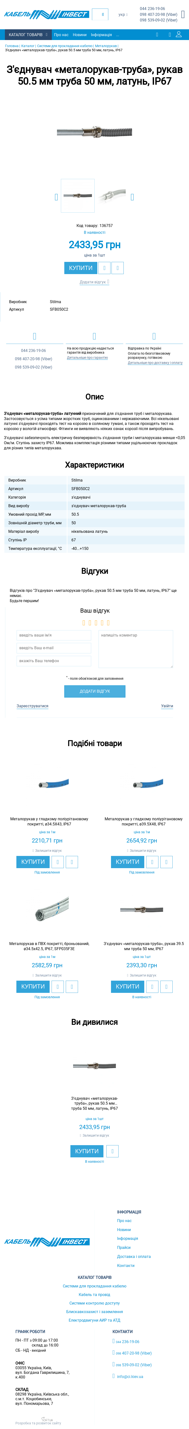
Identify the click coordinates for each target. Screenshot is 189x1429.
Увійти (167, 706)
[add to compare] (117, 268)
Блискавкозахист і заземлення (94, 1311)
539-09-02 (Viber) (159, 20)
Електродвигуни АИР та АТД (94, 1320)
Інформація (101, 34)
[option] (94, 132)
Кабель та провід (94, 1294)
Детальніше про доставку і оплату (155, 363)
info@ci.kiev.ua (128, 1376)
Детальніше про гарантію (87, 358)
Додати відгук (93, 282)
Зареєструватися (32, 706)
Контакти (125, 1265)
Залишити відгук (48, 851)
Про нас (61, 34)
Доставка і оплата (134, 1256)
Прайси (124, 1247)
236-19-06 (152, 8)
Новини (80, 34)
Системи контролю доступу (94, 1303)
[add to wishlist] (104, 268)
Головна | (12, 46)
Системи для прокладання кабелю (94, 1286)
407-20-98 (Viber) (159, 14)
